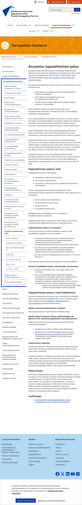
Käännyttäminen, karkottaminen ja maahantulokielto (9, 357)
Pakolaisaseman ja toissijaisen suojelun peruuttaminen (12, 224)
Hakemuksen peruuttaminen (15, 160)
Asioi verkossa (59, 2)
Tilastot (58, 447)
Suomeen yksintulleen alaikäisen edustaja (12, 129)
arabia (45, 77)
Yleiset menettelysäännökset (11, 344)
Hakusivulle (75, 13)
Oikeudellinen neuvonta (13, 123)
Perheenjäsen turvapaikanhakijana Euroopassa (12, 181)
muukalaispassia (35, 303)
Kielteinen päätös (11, 170)
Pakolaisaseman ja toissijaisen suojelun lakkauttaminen (12, 215)
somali (31, 80)
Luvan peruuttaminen (11, 350)
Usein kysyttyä (34, 461)
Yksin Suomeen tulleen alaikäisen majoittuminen (13, 117)
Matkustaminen (8, 373)
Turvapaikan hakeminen (13, 93)
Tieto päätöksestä (9, 332)
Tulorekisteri (7, 303)
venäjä (38, 80)
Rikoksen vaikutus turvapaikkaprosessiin (12, 276)
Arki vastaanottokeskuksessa (15, 135)
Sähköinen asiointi (36, 444)
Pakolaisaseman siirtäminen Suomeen (14, 207)
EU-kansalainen (8, 71)
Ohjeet (31, 464)
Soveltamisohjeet (9, 327)
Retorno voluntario (12, 238)
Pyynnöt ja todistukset (11, 317)
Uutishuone (60, 444)
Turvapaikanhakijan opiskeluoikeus (11, 147)
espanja (56, 77)
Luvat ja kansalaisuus (30, 57)
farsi (62, 77)
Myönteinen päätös (11, 165)
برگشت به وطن (10, 264)
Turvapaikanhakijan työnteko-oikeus (11, 140)
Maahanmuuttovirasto (9, 57)
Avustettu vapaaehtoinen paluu (14, 232)
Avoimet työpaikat (62, 461)
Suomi (41, 2)
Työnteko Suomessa (10, 364)
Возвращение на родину (14, 243)
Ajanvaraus (76, 2)
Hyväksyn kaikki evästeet (25, 501)
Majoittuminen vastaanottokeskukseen (13, 104)
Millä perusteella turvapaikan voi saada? (13, 87)
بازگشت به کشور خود (12, 269)
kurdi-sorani (69, 77)
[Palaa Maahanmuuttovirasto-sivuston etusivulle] (20, 14)
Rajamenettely (10, 98)
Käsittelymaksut (35, 454)
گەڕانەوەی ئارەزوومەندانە (13, 259)
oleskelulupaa (61, 301)
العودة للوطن (10, 254)
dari (50, 77)
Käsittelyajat (33, 451)
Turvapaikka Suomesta (49, 57)
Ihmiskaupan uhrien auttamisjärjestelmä (12, 201)
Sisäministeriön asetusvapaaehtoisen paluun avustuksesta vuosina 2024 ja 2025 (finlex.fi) (53, 401)
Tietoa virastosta (62, 454)
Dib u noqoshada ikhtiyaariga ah (15, 249)
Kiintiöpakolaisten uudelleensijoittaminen (13, 189)
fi (20, 57)
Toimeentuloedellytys (10, 298)
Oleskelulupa (7, 67)
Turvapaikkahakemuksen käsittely (13, 154)
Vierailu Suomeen (9, 378)
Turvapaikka (6, 459)
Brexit (4, 289)
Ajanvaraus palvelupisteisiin (40, 447)
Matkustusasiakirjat (10, 294)
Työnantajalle (7, 369)
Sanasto (58, 451)
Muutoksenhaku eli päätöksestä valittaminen (12, 337)
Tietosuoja (59, 458)
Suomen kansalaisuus (11, 76)
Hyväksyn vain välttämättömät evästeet (51, 501)
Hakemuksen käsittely (11, 308)
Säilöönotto (8, 195)
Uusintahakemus (10, 174)
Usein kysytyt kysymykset (13, 282)
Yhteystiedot (60, 464)
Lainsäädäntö (7, 322)
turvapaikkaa (49, 301)
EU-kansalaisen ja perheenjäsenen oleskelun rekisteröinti (11, 449)
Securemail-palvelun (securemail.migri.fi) (51, 334)
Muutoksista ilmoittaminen (13, 313)
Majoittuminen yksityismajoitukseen (12, 110)
